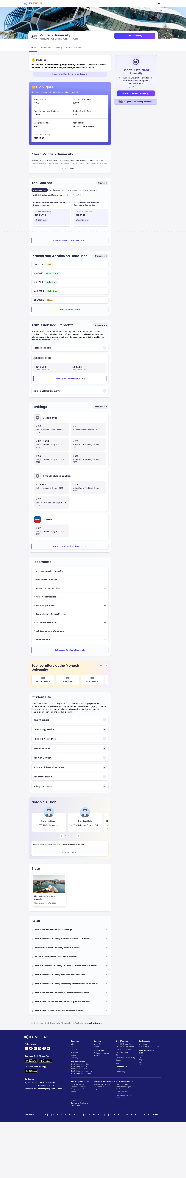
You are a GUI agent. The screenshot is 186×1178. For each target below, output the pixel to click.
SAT (140, 1058)
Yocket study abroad (101, 1053)
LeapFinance (143, 1044)
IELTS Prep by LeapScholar (149, 1047)
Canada (74, 1049)
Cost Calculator (122, 1052)
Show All (77, 195)
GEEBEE (97, 1055)
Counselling (120, 1072)
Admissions (46, 47)
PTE (140, 1060)
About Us (97, 1044)
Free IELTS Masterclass (125, 1047)
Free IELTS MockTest (124, 1044)
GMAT (141, 1065)
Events (118, 1063)
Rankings (58, 47)
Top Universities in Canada (81, 1069)
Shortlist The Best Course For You (70, 240)
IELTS (118, 1069)
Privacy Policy (76, 1100)
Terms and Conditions (79, 1103)
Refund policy (76, 1106)
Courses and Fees (74, 47)
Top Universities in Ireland (81, 1073)
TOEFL (141, 1055)
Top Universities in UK (79, 1066)
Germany (74, 1058)
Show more (101, 256)
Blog (118, 1055)
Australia (74, 1052)
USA (72, 1044)
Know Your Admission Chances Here (70, 546)
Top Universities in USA (80, 1064)
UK (72, 1047)
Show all (103, 183)
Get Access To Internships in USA (70, 650)
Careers (97, 1047)
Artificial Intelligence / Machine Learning (50, 195)
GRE (140, 1062)
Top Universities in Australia (81, 1071)
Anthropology (57, 190)
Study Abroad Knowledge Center (126, 1059)
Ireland (73, 1055)
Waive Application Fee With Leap (70, 378)
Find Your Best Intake (70, 309)
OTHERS (155, 1115)
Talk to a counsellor (123, 1049)
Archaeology (74, 190)
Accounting (39, 190)
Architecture (91, 190)
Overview (33, 47)
